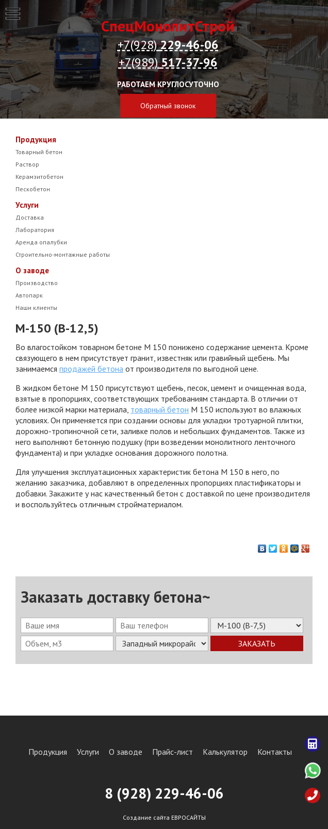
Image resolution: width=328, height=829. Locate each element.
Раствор (27, 164)
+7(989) (168, 62)
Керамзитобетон (39, 176)
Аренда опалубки (41, 242)
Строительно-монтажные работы (62, 254)
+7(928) (168, 45)
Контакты (274, 752)
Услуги (27, 205)
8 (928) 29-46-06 (164, 793)
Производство (36, 283)
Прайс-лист (172, 752)
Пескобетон (32, 189)
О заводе (32, 270)
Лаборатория (34, 230)
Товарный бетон (38, 152)
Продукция (35, 139)
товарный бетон (159, 409)
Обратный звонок (167, 105)
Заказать (256, 643)
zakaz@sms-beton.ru (167, 124)
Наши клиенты (36, 307)
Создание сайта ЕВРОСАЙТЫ (164, 817)
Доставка (29, 217)
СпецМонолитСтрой (168, 26)
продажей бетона (91, 368)
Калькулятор (225, 752)
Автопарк (29, 295)
